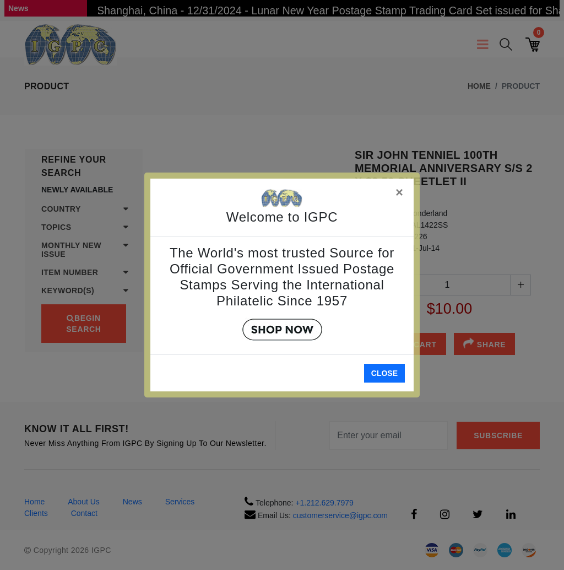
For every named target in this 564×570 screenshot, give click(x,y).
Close (384, 373)
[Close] (400, 190)
